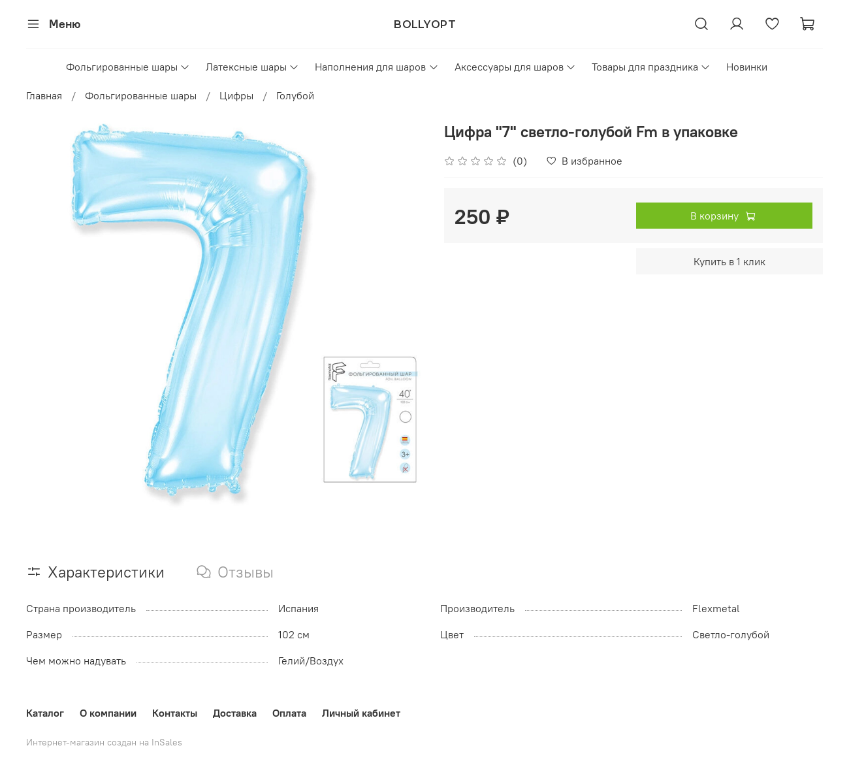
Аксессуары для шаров (515, 66)
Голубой (295, 95)
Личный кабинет (361, 712)
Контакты (174, 712)
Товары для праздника (651, 66)
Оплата (289, 712)
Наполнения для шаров (376, 66)
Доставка (235, 712)
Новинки (746, 66)
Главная (44, 95)
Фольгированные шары (128, 66)
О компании (108, 712)
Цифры (236, 95)
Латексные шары (252, 66)
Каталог (45, 712)
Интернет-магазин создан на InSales (104, 742)
